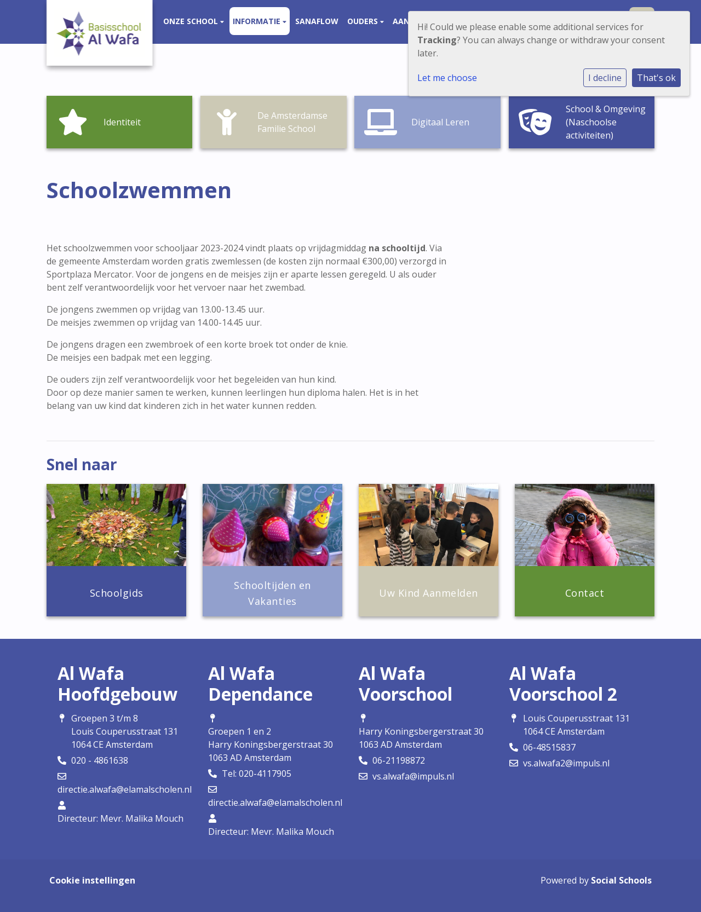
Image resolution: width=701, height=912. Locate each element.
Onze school (191, 21)
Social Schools (621, 880)
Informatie (258, 21)
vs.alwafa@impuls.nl (413, 776)
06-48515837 (549, 747)
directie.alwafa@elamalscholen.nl (125, 789)
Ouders (363, 21)
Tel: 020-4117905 (256, 773)
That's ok (656, 78)
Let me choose (447, 78)
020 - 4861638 (99, 760)
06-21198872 (398, 760)
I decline (605, 78)
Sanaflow (316, 21)
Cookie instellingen (92, 880)
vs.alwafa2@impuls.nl (566, 763)
